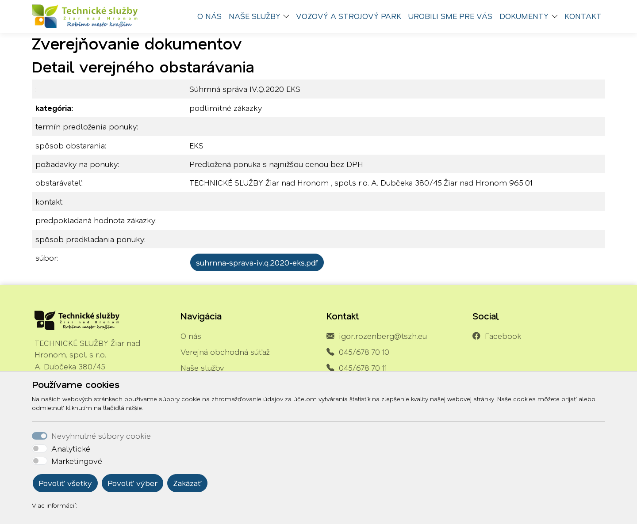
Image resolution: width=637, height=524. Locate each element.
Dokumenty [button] (524, 16)
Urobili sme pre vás (450, 16)
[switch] (39, 448)
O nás (209, 16)
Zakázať (187, 483)
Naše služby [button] (254, 16)
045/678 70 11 (363, 367)
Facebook (503, 336)
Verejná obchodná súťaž (224, 352)
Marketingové (76, 461)
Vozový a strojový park (348, 16)
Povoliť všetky (65, 483)
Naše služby (202, 367)
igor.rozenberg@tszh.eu (383, 336)
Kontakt (583, 16)
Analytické (70, 448)
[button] (288, 16)
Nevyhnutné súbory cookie (101, 435)
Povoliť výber (132, 483)
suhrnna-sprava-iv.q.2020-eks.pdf (257, 262)
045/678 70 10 (364, 352)
